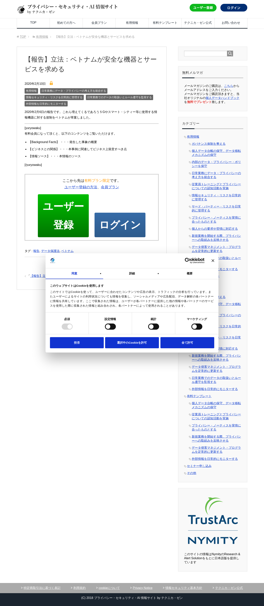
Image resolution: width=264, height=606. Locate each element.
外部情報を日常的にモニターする (46, 103)
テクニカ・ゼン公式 (198, 22)
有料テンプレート (165, 22)
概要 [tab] (190, 273)
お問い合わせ (231, 22)
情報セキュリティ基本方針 (183, 588)
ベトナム (67, 252)
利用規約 (79, 588)
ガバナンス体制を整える (209, 143)
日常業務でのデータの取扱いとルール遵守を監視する (119, 97)
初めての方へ (66, 22)
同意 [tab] (74, 273)
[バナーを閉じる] (213, 260)
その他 (191, 473)
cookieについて (109, 588)
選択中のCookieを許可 (132, 342)
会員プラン (99, 22)
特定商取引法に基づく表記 (42, 588)
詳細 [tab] (132, 273)
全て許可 (187, 342)
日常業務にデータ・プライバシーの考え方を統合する (74, 90)
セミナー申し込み (199, 466)
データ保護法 (50, 252)
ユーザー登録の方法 (80, 187)
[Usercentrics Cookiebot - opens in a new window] (187, 260)
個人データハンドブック (222, 98)
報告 (36, 252)
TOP (33, 22)
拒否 (77, 342)
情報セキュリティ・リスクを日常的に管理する (54, 97)
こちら (228, 85)
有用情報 (132, 22)
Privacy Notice (142, 588)
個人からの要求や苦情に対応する (215, 228)
